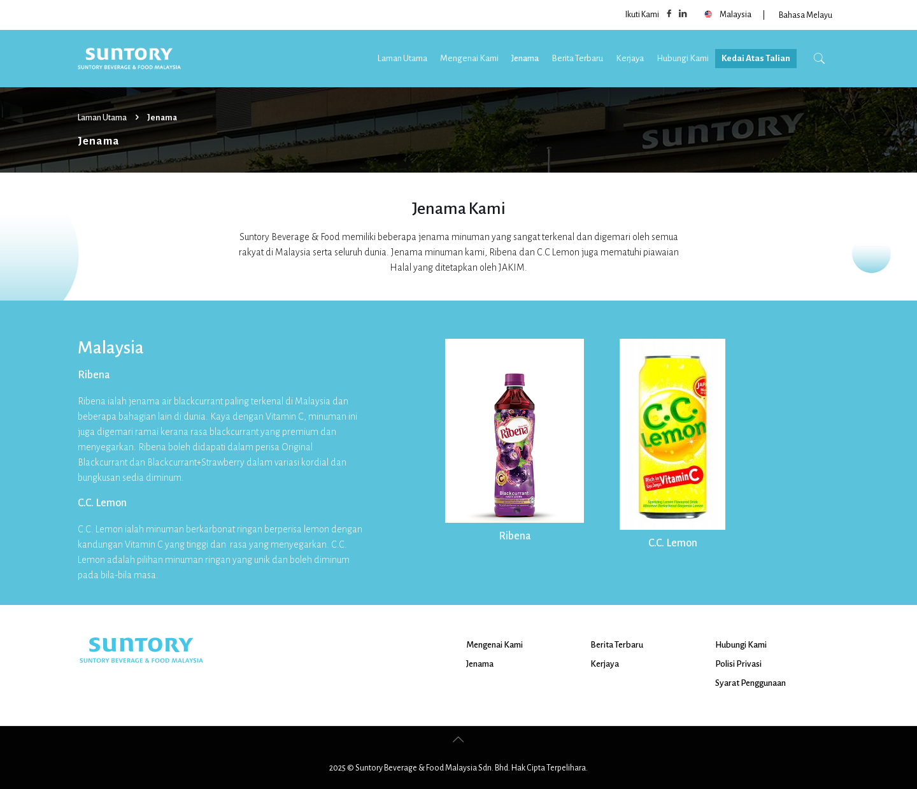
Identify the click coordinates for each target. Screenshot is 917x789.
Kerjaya (604, 664)
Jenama (480, 664)
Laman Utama (102, 117)
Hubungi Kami (741, 645)
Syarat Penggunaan (750, 683)
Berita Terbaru (616, 645)
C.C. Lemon (672, 543)
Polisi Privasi (738, 664)
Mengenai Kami (494, 645)
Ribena (515, 536)
